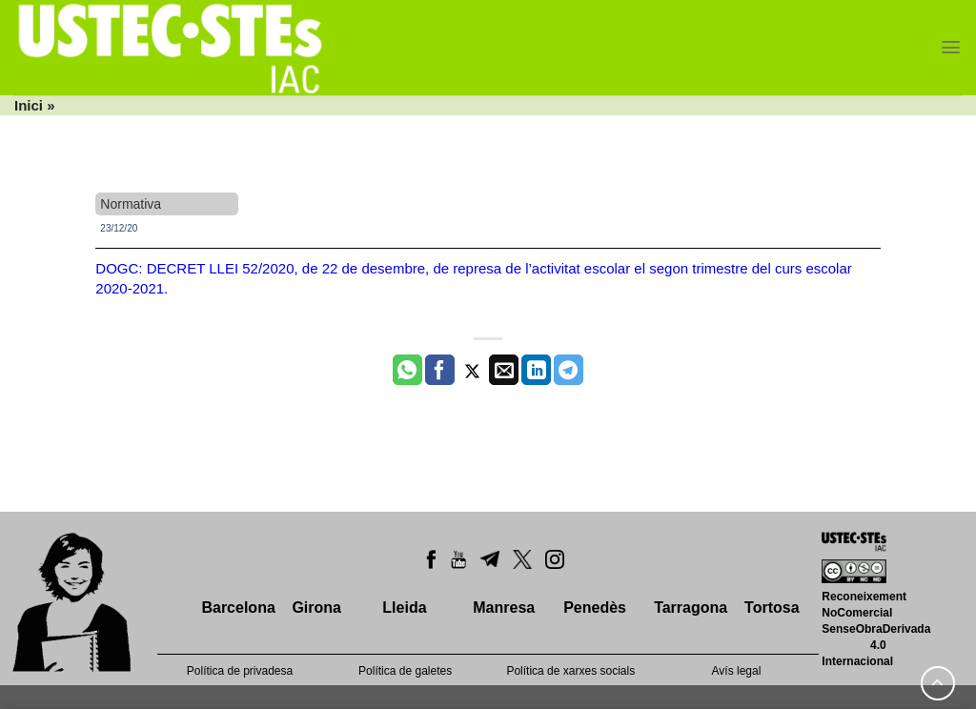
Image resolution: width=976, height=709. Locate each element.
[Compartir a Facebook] (440, 369)
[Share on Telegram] (568, 369)
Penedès (594, 607)
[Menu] (951, 47)
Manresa (504, 607)
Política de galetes (405, 671)
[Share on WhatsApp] (407, 369)
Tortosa (771, 607)
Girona (316, 607)
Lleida (404, 607)
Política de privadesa (240, 671)
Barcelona (237, 607)
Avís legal (737, 671)
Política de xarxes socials (570, 671)
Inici (28, 105)
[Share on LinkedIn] (536, 369)
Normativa (130, 204)
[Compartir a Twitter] (472, 369)
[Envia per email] (503, 369)
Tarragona (690, 607)
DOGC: (120, 268)
